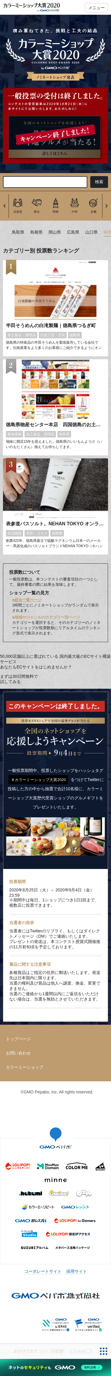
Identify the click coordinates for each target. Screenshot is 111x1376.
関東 (56, 211)
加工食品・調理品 (21, 335)
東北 (37, 211)
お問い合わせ (18, 1053)
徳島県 (75, 335)
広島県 (73, 232)
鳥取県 (18, 232)
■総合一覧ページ (26, 600)
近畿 (93, 211)
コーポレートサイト (43, 1271)
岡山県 (55, 232)
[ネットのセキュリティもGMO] (55, 1367)
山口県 (91, 232)
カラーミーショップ (24, 1067)
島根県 (36, 232)
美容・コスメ (36, 533)
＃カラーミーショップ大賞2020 (38, 780)
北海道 (17, 211)
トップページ (18, 1038)
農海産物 (14, 434)
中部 (75, 211)
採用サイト (76, 1271)
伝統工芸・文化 (52, 335)
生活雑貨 (14, 533)
